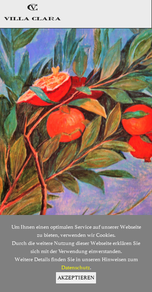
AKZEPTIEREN (76, 278)
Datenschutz (75, 267)
